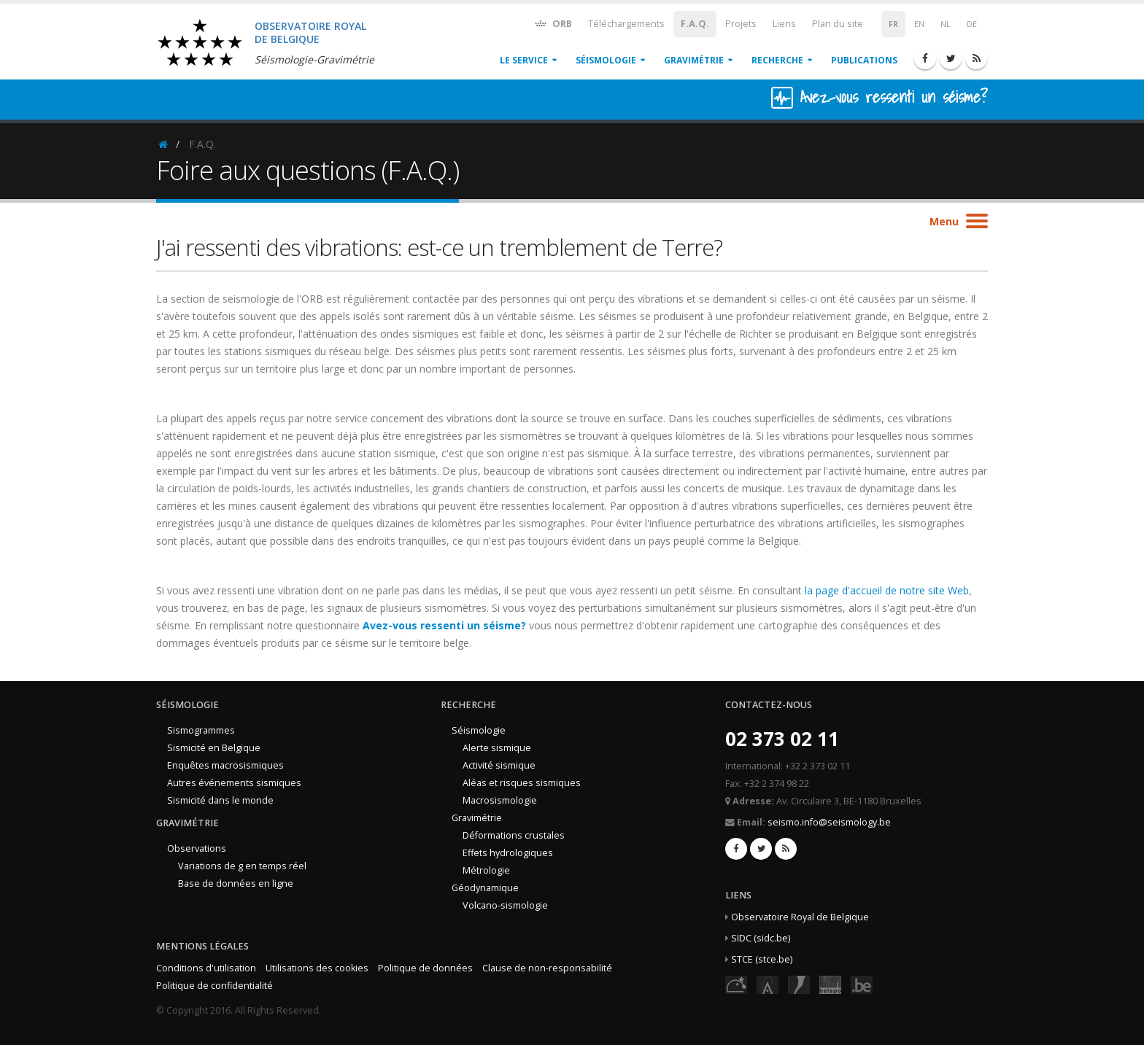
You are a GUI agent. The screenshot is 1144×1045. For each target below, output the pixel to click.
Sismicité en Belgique (213, 748)
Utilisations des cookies (317, 968)
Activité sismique (499, 765)
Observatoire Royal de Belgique (800, 917)
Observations (196, 848)
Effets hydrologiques (508, 853)
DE (972, 24)
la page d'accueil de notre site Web (887, 590)
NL (945, 24)
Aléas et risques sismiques (522, 783)
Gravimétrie (694, 60)
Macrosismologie (500, 800)
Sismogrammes (201, 730)
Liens (784, 24)
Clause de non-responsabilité (547, 968)
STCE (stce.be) (761, 959)
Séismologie (606, 60)
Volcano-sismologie (505, 905)
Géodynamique (485, 888)
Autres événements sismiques (234, 783)
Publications (864, 60)
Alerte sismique (497, 748)
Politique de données (425, 968)
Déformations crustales (514, 835)
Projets (741, 24)
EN (919, 24)
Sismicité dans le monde (220, 800)
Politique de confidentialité (214, 985)
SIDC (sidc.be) (760, 938)
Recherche (777, 60)
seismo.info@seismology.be (829, 822)
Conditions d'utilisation (206, 968)
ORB (552, 23)
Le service (524, 60)
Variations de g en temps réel (242, 866)
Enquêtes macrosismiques (225, 765)
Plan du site (837, 24)
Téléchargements (626, 24)
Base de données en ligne (235, 883)
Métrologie (486, 870)
